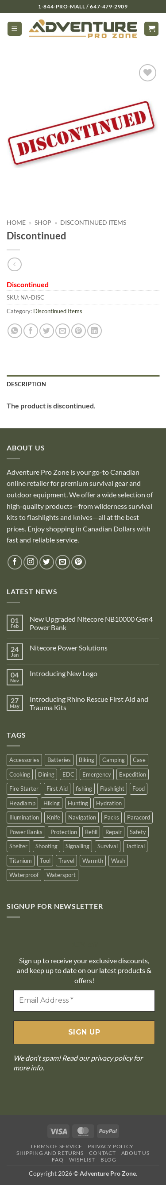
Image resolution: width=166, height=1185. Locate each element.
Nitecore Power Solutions (69, 647)
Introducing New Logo (63, 673)
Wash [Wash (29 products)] (118, 860)
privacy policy (111, 1058)
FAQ (57, 1159)
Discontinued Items (93, 222)
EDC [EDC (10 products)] (68, 774)
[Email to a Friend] (62, 330)
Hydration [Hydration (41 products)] (109, 803)
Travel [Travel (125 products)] (66, 860)
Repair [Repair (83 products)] (113, 831)
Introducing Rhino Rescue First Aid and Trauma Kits (89, 703)
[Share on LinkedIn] (94, 330)
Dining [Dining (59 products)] (46, 774)
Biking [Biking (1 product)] (86, 759)
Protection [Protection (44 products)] (63, 831)
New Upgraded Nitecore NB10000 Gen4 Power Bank (91, 623)
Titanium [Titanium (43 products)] (20, 860)
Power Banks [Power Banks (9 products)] (25, 831)
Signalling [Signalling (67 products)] (77, 846)
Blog (108, 1159)
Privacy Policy (111, 1146)
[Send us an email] (62, 562)
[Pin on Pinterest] (78, 330)
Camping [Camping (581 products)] (113, 759)
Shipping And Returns (49, 1153)
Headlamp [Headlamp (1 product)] (22, 803)
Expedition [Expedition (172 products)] (132, 774)
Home (16, 222)
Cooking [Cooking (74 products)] (19, 774)
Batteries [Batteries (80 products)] (59, 759)
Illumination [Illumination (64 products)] (24, 817)
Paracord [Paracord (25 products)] (138, 817)
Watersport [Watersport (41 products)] (61, 874)
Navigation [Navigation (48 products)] (82, 817)
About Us (135, 1153)
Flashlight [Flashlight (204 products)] (112, 788)
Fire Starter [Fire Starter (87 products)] (24, 788)
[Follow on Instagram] (30, 562)
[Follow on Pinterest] (78, 562)
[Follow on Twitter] (46, 562)
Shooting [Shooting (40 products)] (46, 846)
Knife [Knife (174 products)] (53, 817)
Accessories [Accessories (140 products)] (24, 759)
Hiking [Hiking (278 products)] (51, 803)
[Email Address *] (84, 1000)
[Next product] (14, 264)
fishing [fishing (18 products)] (84, 788)
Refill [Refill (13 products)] (91, 831)
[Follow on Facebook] (15, 562)
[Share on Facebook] (30, 330)
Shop (43, 222)
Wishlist (82, 1159)
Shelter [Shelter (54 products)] (18, 846)
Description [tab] (26, 384)
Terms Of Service (56, 1146)
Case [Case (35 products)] (139, 759)
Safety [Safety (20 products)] (138, 831)
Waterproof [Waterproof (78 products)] (24, 874)
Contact (102, 1153)
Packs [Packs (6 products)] (111, 817)
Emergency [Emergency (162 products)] (96, 774)
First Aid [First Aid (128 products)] (57, 788)
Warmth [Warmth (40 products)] (92, 860)
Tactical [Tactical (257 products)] (135, 846)
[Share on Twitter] (46, 330)
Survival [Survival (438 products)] (107, 846)
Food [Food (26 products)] (138, 788)
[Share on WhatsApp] (15, 330)
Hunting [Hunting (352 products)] (78, 803)
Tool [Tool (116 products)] (45, 860)
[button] (15, 29)
